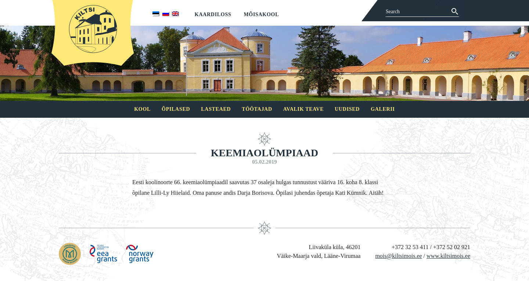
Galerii (383, 109)
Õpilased (176, 109)
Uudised (347, 109)
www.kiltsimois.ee (448, 256)
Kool (142, 109)
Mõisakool (261, 14)
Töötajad (257, 109)
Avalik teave (303, 109)
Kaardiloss (213, 14)
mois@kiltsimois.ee (398, 256)
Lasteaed (216, 109)
